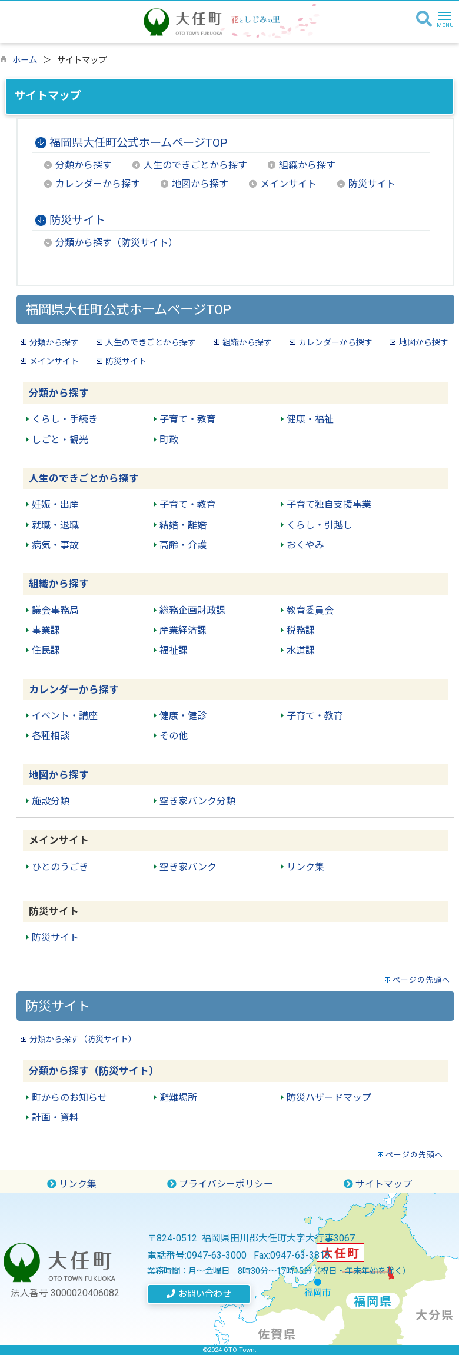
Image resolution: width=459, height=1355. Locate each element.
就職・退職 (55, 525)
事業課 (46, 630)
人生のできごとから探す (195, 165)
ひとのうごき (60, 867)
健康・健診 (183, 715)
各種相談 (50, 735)
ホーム (24, 60)
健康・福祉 (310, 419)
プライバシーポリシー (220, 1184)
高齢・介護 (183, 545)
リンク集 (305, 867)
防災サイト (371, 183)
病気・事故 (55, 545)
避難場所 (178, 1097)
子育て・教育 (187, 419)
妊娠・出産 (55, 504)
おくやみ (305, 545)
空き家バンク (188, 867)
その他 (173, 735)
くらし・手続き (65, 419)
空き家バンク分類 (197, 801)
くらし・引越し (319, 525)
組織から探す (307, 165)
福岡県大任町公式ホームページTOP (138, 142)
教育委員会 (310, 610)
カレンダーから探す (97, 183)
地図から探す (200, 183)
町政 (168, 439)
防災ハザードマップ (329, 1097)
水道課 (301, 650)
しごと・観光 (60, 439)
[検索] (424, 19)
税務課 (301, 630)
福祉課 (173, 650)
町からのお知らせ (69, 1097)
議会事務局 (55, 610)
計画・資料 (55, 1117)
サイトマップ (378, 1184)
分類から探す (83, 165)
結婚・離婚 (183, 525)
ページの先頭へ (421, 980)
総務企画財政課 (192, 610)
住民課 (46, 650)
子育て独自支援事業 (329, 504)
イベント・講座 (65, 715)
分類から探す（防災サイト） (116, 242)
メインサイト (288, 183)
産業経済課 (183, 630)
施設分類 (50, 801)
